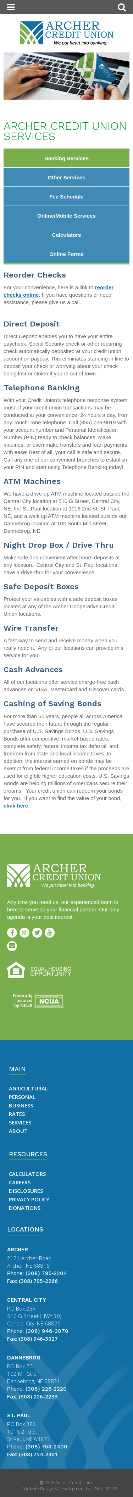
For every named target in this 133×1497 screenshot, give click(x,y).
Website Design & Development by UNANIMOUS (70, 1489)
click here (16, 806)
